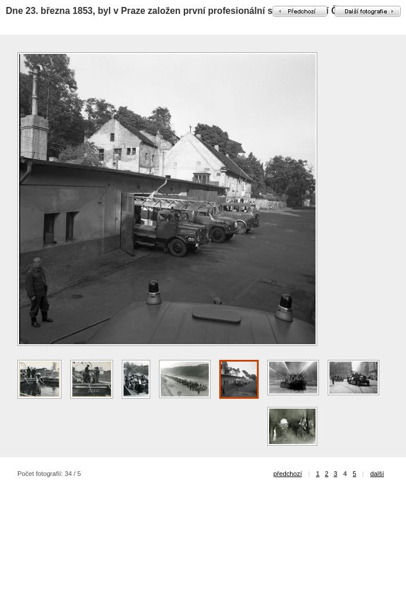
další (377, 473)
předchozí (287, 473)
